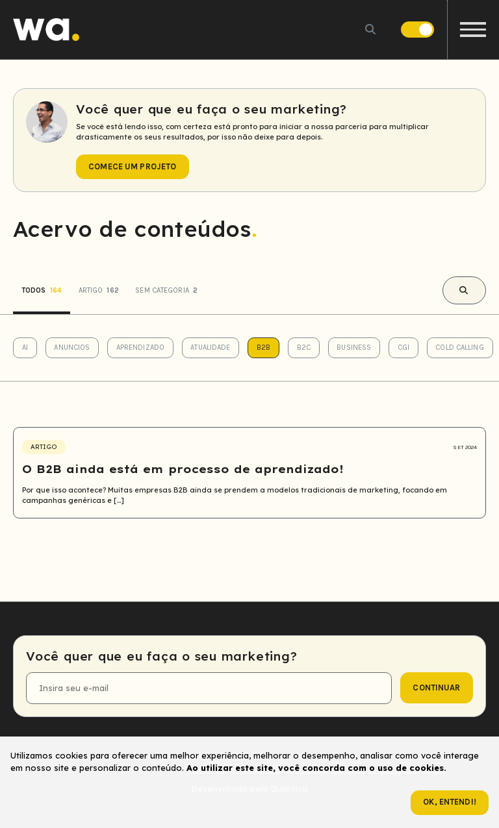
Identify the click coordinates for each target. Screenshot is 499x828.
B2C (304, 347)
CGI (403, 347)
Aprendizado (140, 347)
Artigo (99, 290)
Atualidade (210, 347)
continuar (436, 687)
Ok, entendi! (449, 802)
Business (354, 347)
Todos (41, 290)
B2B (263, 347)
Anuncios (72, 347)
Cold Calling (459, 347)
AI (25, 347)
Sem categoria (166, 290)
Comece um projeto (132, 166)
